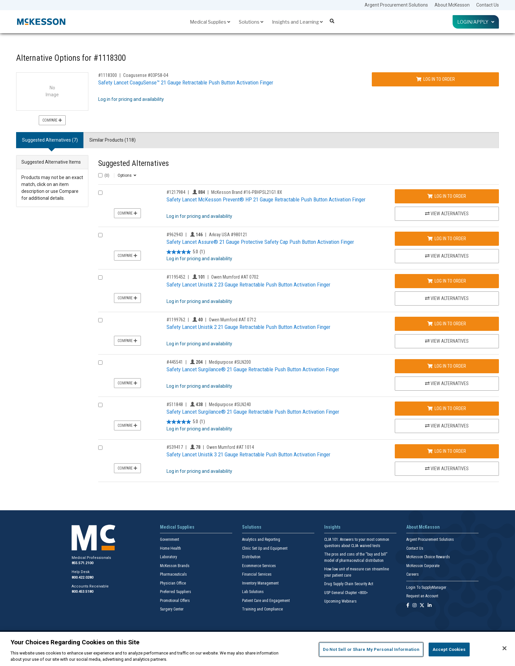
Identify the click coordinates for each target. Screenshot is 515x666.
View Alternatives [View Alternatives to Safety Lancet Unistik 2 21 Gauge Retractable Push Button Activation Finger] (447, 341)
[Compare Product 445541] (100, 362)
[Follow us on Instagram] (414, 606)
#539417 (175, 447)
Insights (332, 527)
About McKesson (452, 5)
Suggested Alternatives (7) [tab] (50, 140)
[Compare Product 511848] (100, 405)
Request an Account (422, 596)
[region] (257, 649)
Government (169, 539)
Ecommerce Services (259, 565)
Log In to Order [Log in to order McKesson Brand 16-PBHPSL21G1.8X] (446, 196)
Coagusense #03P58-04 (145, 75)
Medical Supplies (210, 22)
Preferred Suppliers (175, 591)
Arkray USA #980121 (228, 234)
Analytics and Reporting (261, 539)
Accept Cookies (449, 649)
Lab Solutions (253, 591)
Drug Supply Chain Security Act (348, 584)
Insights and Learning (297, 22)
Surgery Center (172, 609)
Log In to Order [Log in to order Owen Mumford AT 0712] (446, 323)
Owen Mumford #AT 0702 (234, 277)
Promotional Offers (175, 600)
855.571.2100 (82, 563)
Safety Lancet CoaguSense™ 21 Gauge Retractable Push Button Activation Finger (185, 82)
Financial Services (257, 574)
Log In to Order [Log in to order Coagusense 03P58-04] (435, 79)
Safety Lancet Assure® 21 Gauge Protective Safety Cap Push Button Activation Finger (260, 242)
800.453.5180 (82, 591)
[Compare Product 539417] (100, 448)
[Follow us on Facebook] (407, 606)
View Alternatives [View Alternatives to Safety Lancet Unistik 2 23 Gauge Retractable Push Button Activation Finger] (447, 298)
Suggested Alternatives (133, 163)
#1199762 (176, 319)
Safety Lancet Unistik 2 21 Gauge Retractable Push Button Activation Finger (248, 327)
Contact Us (487, 5)
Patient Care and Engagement (266, 600)
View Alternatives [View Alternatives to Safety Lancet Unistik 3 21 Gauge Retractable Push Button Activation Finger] (447, 468)
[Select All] (100, 175)
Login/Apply (475, 22)
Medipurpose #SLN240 (230, 404)
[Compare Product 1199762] (100, 320)
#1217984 (176, 192)
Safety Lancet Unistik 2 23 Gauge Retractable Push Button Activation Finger (248, 284)
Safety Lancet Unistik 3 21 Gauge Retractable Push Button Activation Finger (248, 454)
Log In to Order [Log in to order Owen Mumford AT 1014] (446, 451)
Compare (52, 120)
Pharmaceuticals (173, 574)
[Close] (504, 648)
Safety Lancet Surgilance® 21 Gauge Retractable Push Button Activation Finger (253, 369)
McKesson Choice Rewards (428, 557)
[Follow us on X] (422, 606)
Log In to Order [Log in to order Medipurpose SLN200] (446, 366)
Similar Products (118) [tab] (112, 140)
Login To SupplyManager (426, 587)
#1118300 (107, 75)
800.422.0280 (82, 577)
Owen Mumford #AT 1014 (230, 447)
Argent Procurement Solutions (396, 5)
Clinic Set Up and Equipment (264, 548)
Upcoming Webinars (340, 601)
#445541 (175, 362)
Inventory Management (260, 583)
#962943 (175, 234)
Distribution (251, 557)
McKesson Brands (175, 565)
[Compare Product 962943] (100, 235)
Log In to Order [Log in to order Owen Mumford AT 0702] (446, 281)
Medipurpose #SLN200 (230, 362)
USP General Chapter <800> (346, 592)
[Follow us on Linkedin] (430, 606)
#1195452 (176, 277)
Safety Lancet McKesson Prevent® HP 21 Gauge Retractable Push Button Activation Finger (266, 199)
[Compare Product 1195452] (100, 277)
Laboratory (168, 557)
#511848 (175, 404)
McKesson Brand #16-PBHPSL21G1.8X (246, 192)
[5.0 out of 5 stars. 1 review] (186, 251)
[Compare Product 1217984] (100, 193)
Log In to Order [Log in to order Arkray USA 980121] (446, 238)
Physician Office (173, 583)
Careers (412, 574)
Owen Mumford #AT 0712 (232, 319)
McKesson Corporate (422, 565)
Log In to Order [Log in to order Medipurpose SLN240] (446, 408)
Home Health (170, 548)
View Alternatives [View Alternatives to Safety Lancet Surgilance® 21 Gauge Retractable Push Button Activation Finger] (447, 383)
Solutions (251, 22)
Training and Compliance (262, 609)
